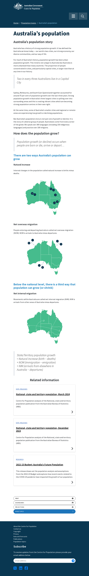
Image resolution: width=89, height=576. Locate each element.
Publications (17, 539)
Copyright (17, 531)
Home (16, 23)
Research (19, 459)
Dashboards (44, 503)
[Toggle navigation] (73, 16)
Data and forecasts (20, 536)
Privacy (16, 534)
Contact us (17, 529)
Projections (44, 507)
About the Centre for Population (24, 526)
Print (44, 498)
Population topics (28, 23)
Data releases (21, 389)
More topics (44, 511)
